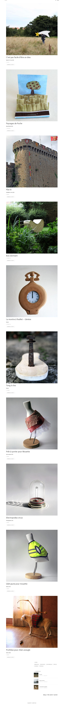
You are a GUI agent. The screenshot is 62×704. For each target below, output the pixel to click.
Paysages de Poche (14, 123)
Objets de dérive (42, 680)
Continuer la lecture (10, 64)
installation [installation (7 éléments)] (42, 664)
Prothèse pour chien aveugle (18, 650)
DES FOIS (8, 62)
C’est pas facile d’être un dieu (18, 57)
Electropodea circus (14, 518)
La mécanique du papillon (43, 686)
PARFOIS (8, 194)
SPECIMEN (8, 390)
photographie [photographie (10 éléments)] (49, 664)
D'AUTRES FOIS (9, 258)
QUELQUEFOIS (8, 128)
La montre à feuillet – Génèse (18, 319)
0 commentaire (45, 675)
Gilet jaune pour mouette (16, 584)
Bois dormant (12, 256)
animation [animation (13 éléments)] (36, 664)
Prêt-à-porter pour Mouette (18, 451)
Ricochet (40, 674)
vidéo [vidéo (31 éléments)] (55, 664)
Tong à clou (11, 385)
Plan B (8, 189)
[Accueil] (55, 0)
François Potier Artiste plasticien (50, 695)
